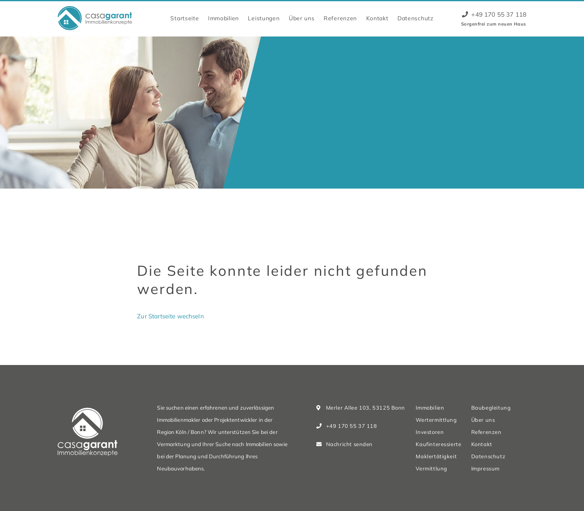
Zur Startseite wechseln (170, 316)
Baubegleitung (491, 407)
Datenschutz (415, 18)
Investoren (430, 432)
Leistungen (263, 18)
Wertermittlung (436, 420)
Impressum (485, 468)
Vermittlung (431, 468)
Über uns (302, 18)
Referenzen (340, 18)
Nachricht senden (349, 444)
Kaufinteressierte (438, 444)
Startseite (184, 18)
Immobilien (223, 18)
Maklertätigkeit (436, 456)
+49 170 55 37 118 (494, 14)
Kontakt (377, 18)
